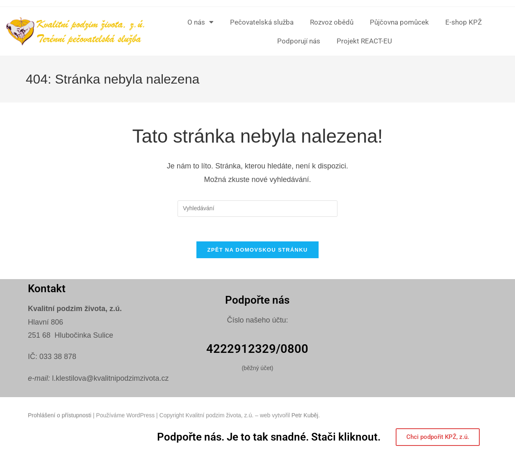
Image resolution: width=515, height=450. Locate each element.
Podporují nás (298, 41)
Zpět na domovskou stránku (257, 250)
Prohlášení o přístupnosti (59, 422)
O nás (200, 22)
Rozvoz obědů (331, 22)
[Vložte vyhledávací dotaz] (257, 208)
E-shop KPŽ (463, 22)
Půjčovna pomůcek (399, 22)
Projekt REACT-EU (364, 41)
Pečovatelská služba (262, 22)
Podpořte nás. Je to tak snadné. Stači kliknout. (269, 437)
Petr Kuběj (305, 422)
